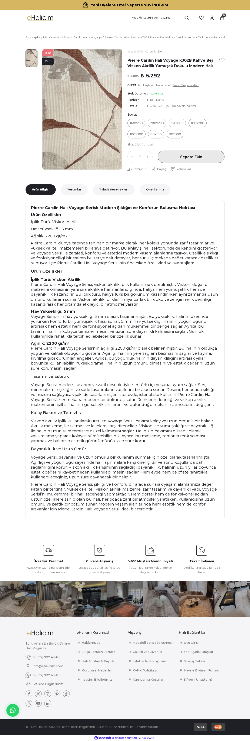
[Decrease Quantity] (131, 157)
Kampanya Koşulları (148, 679)
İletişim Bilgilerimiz (97, 679)
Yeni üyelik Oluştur (198, 652)
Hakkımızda (91, 643)
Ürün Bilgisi (40, 189)
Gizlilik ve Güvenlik (147, 652)
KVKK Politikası (145, 670)
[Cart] (222, 17)
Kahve (160, 99)
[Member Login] (211, 17)
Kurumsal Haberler (97, 670)
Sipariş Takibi (194, 661)
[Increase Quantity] (149, 157)
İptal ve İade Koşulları (149, 661)
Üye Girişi (191, 643)
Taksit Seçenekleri (113, 189)
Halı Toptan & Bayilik (98, 661)
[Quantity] (140, 157)
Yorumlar (74, 189)
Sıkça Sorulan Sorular (98, 652)
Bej (152, 99)
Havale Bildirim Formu (201, 670)
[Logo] (40, 18)
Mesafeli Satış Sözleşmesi (153, 643)
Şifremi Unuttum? (198, 679)
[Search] (160, 17)
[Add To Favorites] (221, 60)
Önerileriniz (155, 189)
